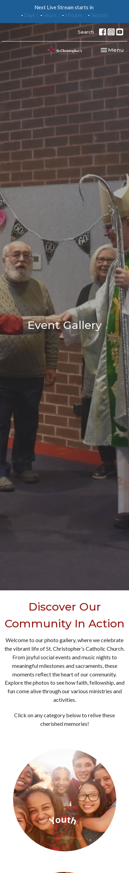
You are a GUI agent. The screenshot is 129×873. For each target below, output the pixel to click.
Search (86, 32)
